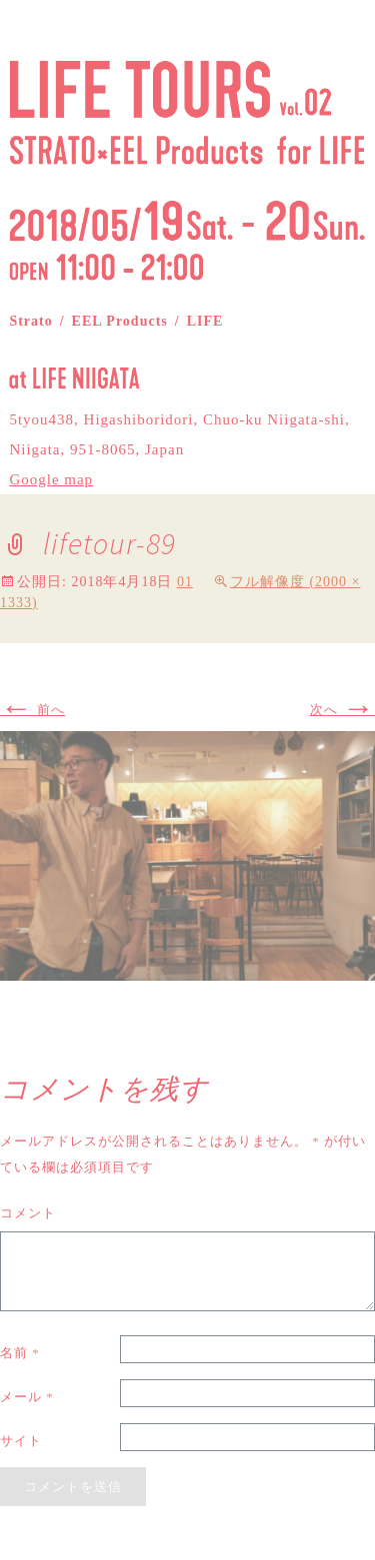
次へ (342, 709)
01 (185, 581)
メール (27, 1396)
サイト (21, 1440)
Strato (30, 321)
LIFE (205, 321)
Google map (51, 479)
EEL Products (120, 321)
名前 (20, 1352)
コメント (28, 1212)
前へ (32, 709)
